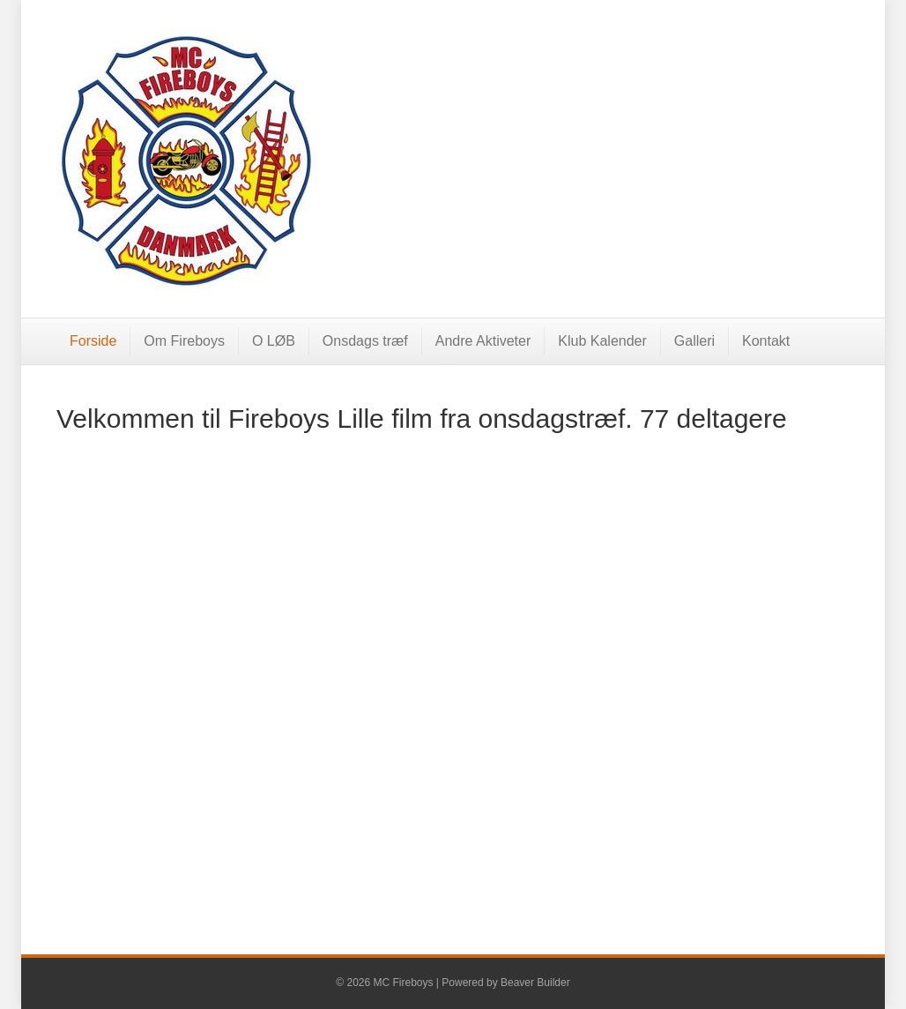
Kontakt (766, 340)
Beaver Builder (535, 982)
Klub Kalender (602, 340)
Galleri (694, 340)
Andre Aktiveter (483, 340)
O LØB (273, 340)
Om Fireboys (184, 340)
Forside (93, 340)
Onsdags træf (365, 340)
